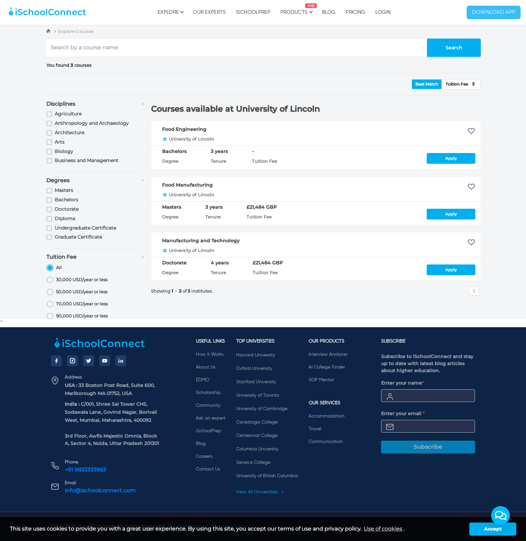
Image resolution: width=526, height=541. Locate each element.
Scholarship (208, 392)
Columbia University (257, 449)
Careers (204, 456)
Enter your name (402, 383)
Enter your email (403, 413)
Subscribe (428, 447)
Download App (494, 12)
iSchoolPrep (253, 12)
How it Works (209, 354)
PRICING (355, 12)
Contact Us (208, 469)
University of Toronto (257, 395)
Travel (315, 429)
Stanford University (256, 382)
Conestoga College (257, 422)
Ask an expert (210, 418)
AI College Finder (327, 367)
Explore (170, 12)
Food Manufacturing (187, 185)
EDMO (202, 380)
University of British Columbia (267, 476)
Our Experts (209, 12)
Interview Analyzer (328, 354)
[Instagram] (72, 360)
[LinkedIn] (120, 360)
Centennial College (256, 435)
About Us (205, 367)
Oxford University (254, 368)
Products (294, 9)
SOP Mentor (321, 380)
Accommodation (327, 416)
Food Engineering (184, 129)
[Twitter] (88, 360)
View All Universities (260, 492)
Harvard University (255, 355)
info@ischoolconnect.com (100, 490)
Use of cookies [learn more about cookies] (383, 529)
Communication (326, 441)
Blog (328, 12)
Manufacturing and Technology (201, 241)
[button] (500, 515)
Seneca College (253, 462)
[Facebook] (56, 360)
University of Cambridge (261, 408)
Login (382, 12)
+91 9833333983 (85, 469)
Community (208, 405)
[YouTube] (104, 360)
